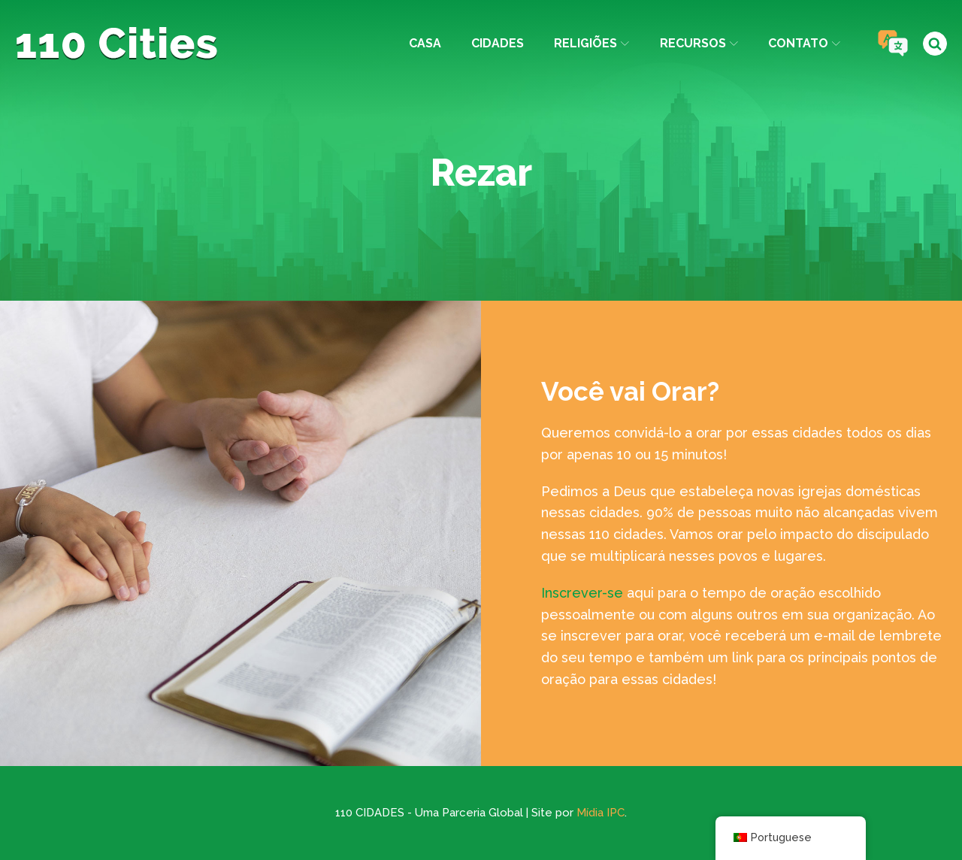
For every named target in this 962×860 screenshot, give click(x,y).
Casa (425, 43)
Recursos (699, 43)
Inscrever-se (582, 593)
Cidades (497, 43)
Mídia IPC (600, 812)
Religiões (591, 43)
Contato (804, 43)
